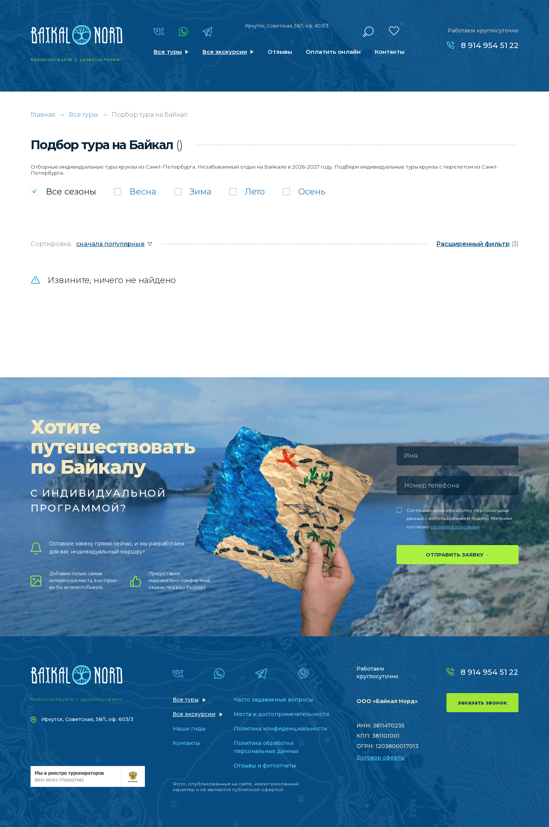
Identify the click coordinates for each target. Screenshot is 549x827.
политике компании (455, 526)
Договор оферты (380, 757)
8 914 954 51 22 (489, 45)
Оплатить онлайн (333, 51)
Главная (42, 114)
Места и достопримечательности (281, 714)
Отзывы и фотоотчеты (265, 765)
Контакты (390, 51)
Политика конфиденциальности (280, 728)
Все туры (168, 51)
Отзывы (280, 51)
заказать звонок (482, 702)
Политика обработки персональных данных (266, 747)
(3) (477, 244)
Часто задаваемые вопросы (273, 699)
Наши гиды (189, 728)
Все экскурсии (224, 51)
